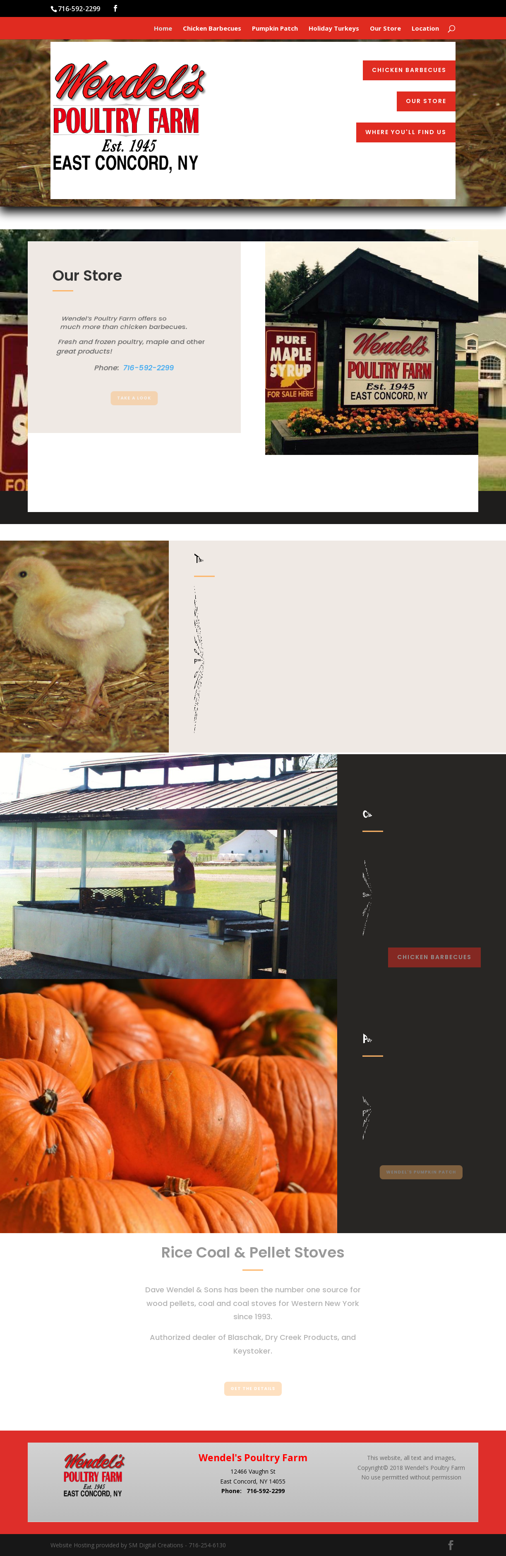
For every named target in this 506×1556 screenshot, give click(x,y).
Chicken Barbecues (212, 28)
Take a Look (134, 398)
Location (425, 28)
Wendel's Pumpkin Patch (421, 1172)
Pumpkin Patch (275, 28)
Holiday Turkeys (334, 28)
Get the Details (253, 1389)
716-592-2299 (266, 1491)
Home (163, 28)
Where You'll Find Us (405, 132)
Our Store (385, 28)
